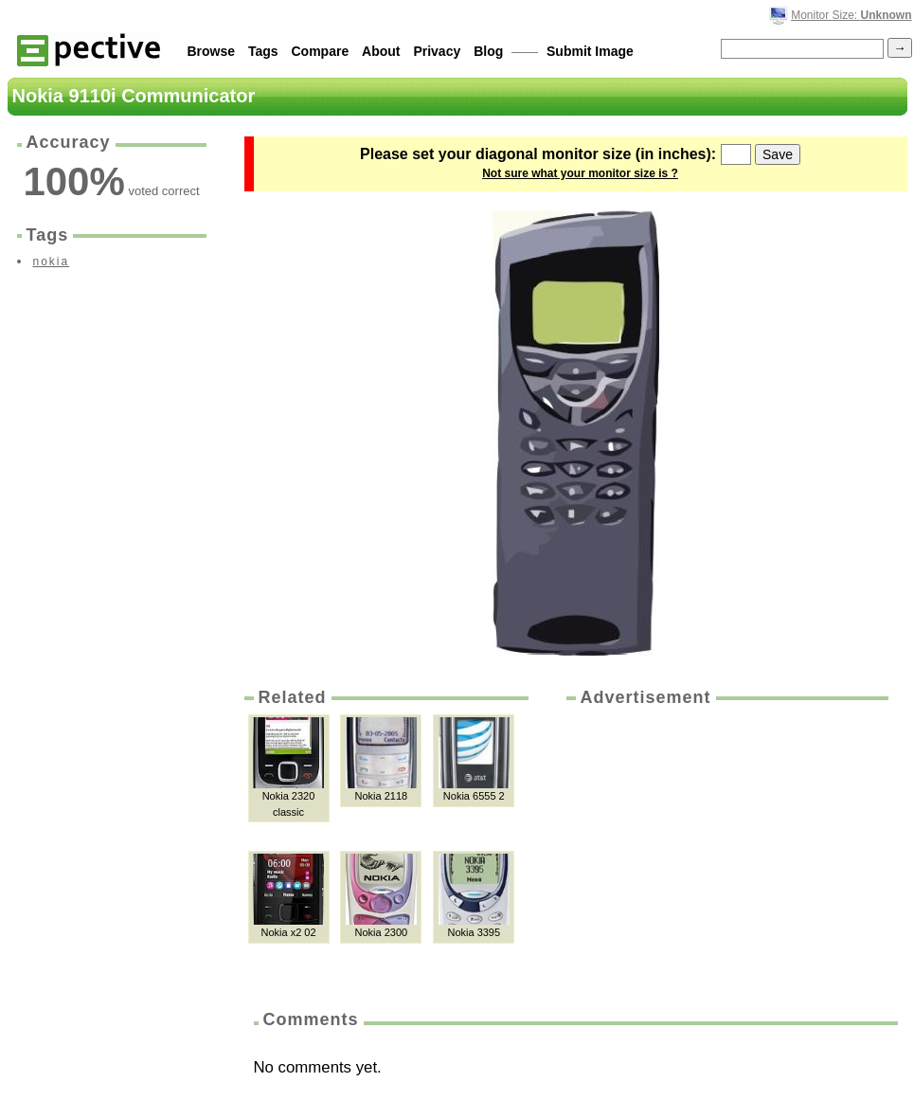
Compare (320, 51)
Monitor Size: (851, 15)
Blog (488, 51)
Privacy (436, 51)
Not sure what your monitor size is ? (580, 173)
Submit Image (590, 51)
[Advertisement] (725, 851)
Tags (263, 51)
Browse (212, 51)
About (381, 51)
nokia (51, 261)
